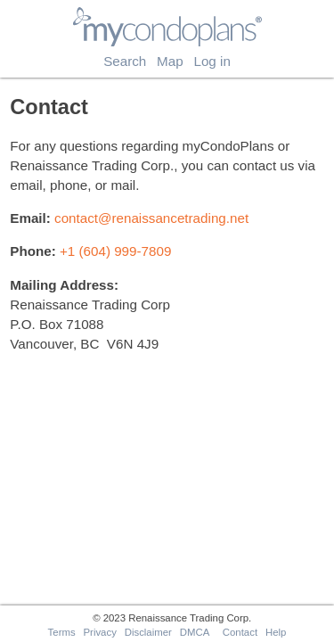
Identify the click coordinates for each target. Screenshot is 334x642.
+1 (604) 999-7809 (115, 251)
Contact (240, 632)
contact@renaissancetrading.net (151, 218)
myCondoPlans (167, 14)
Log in (211, 61)
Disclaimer (148, 632)
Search (124, 61)
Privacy (99, 632)
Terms (62, 632)
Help (275, 632)
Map (170, 61)
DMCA (195, 632)
